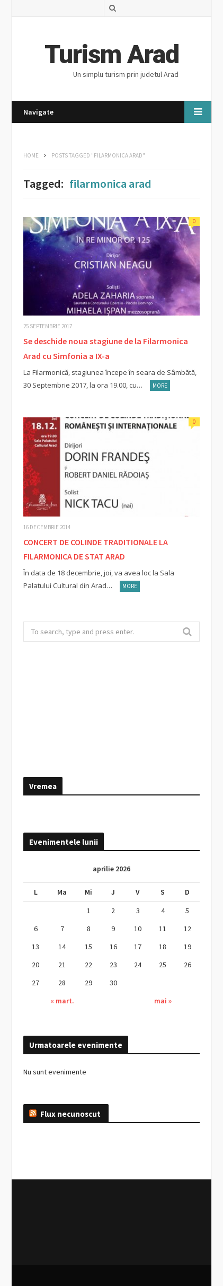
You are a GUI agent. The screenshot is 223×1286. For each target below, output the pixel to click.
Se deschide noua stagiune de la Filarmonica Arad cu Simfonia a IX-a (105, 348)
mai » (163, 1000)
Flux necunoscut (70, 1114)
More (160, 385)
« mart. (62, 1000)
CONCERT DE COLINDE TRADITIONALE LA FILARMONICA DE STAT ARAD (95, 549)
